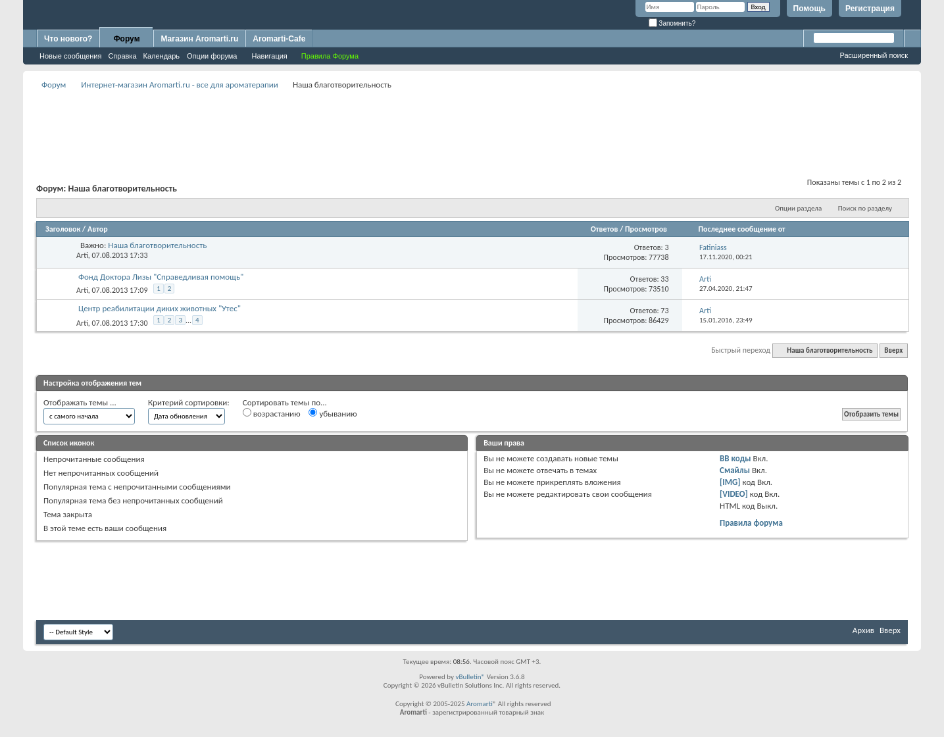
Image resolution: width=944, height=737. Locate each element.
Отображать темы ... (79, 402)
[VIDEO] (734, 494)
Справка (122, 56)
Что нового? (68, 38)
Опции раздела (798, 208)
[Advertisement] (472, 122)
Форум (126, 38)
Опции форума (212, 56)
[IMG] (730, 482)
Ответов (604, 229)
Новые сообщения (70, 56)
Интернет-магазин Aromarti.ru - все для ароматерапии (179, 84)
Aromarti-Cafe (279, 38)
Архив (863, 630)
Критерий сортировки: (189, 402)
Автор (97, 229)
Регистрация (870, 8)
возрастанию (272, 413)
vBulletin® (470, 677)
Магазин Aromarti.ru (199, 38)
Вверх (893, 350)
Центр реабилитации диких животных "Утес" (159, 308)
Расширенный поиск (873, 55)
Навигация (269, 56)
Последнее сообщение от (741, 229)
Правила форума (751, 523)
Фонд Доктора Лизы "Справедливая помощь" (160, 277)
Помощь (809, 8)
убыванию (333, 413)
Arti (82, 255)
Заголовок (62, 229)
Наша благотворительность (157, 245)
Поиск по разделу (865, 208)
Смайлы (735, 470)
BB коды (735, 458)
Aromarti (479, 703)
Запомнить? (672, 23)
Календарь (161, 56)
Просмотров (646, 229)
